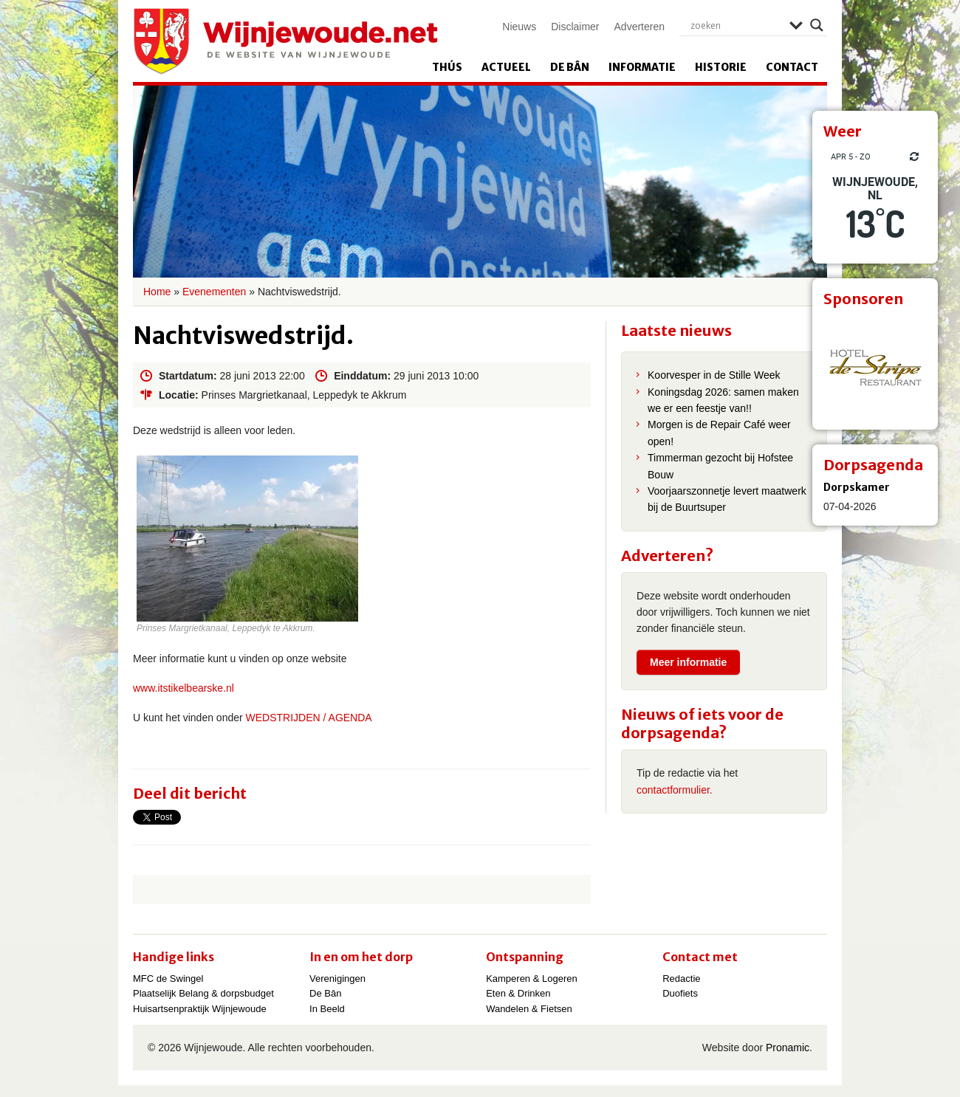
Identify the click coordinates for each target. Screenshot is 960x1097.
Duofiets (680, 993)
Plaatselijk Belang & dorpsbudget (203, 993)
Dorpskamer (856, 487)
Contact (792, 67)
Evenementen (214, 292)
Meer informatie (688, 662)
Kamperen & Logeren (531, 978)
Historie (721, 67)
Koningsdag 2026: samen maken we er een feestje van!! (723, 400)
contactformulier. (675, 790)
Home (157, 292)
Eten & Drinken (518, 993)
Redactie (681, 978)
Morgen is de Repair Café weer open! (719, 433)
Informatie (642, 67)
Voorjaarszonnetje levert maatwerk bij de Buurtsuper (727, 499)
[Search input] (736, 25)
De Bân (569, 67)
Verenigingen (337, 978)
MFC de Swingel (168, 978)
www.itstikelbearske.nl (183, 688)
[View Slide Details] (875, 367)
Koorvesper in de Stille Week (714, 375)
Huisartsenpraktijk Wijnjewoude (200, 1008)
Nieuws (519, 26)
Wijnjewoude (285, 41)
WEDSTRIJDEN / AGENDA (307, 717)
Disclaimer (575, 26)
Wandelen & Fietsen (529, 1008)
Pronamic (787, 1047)
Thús (447, 67)
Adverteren (639, 26)
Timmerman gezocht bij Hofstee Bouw (720, 466)
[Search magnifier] (816, 25)
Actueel (506, 67)
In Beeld (327, 1008)
